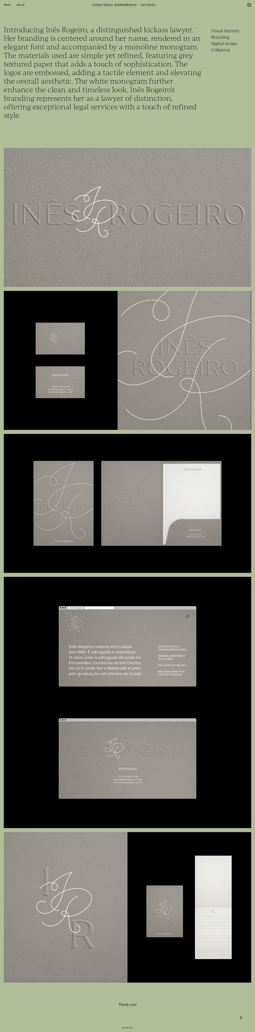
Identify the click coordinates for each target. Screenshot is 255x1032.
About (21, 5)
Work (7, 5)
